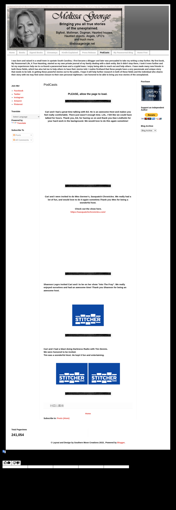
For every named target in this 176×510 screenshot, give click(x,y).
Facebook (18, 91)
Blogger (121, 442)
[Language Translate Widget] (25, 117)
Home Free (142, 52)
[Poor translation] (16, 463)
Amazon (18, 101)
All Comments (21, 140)
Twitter (17, 94)
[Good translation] (7, 463)
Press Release (89, 52)
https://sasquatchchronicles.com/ (88, 212)
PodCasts (104, 52)
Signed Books (36, 52)
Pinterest (18, 104)
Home (12, 52)
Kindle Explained (70, 52)
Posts (17, 135)
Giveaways (52, 52)
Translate (18, 123)
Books (22, 52)
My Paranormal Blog (123, 52)
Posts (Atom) (63, 418)
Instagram (19, 97)
